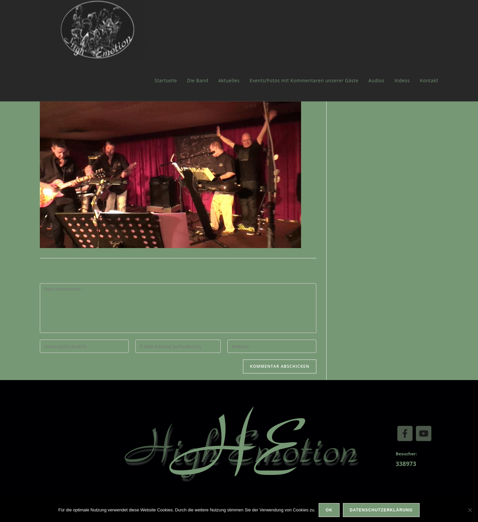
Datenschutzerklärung (381, 510)
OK (329, 510)
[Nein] (469, 510)
